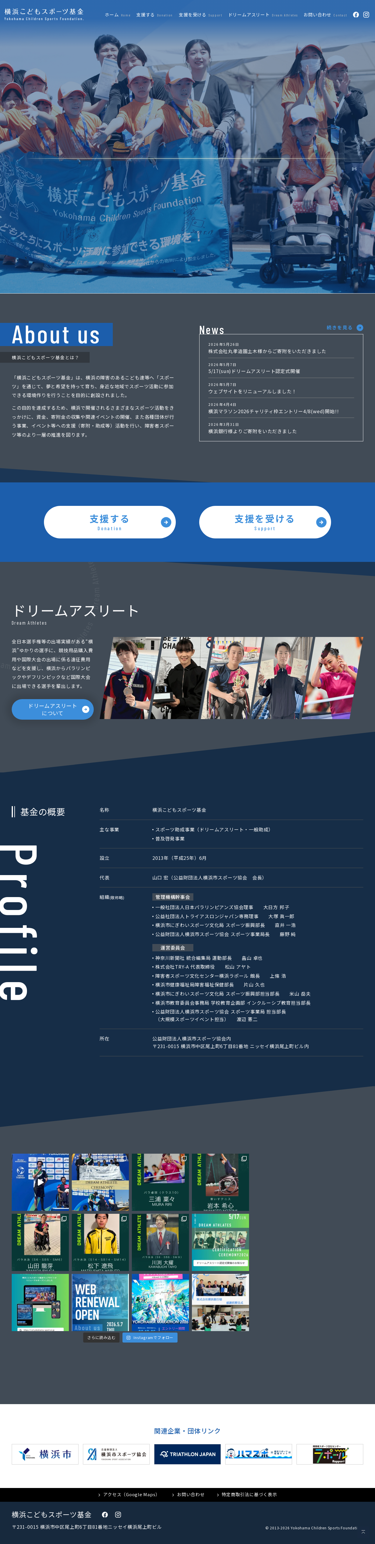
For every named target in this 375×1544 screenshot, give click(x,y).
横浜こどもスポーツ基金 (52, 1514)
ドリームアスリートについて (52, 709)
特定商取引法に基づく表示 (249, 1494)
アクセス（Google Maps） (131, 1494)
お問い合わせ (191, 1494)
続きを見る (340, 327)
